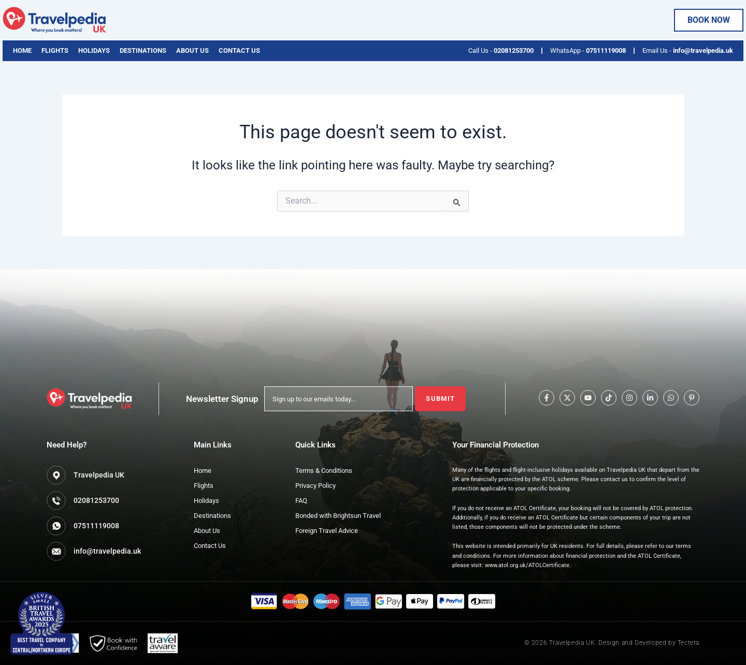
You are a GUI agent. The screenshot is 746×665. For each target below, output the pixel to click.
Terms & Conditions (323, 470)
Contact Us (239, 50)
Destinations (143, 50)
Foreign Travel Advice (326, 530)
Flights (54, 50)
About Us (192, 50)
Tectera (688, 642)
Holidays (94, 50)
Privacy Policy (315, 485)
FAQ (301, 500)
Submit (440, 398)
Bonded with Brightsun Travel (338, 515)
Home (22, 50)
